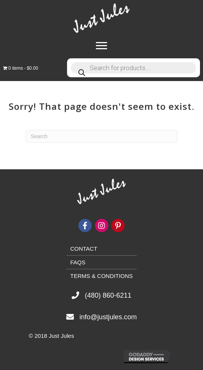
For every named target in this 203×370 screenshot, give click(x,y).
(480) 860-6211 (108, 295)
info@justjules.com (108, 317)
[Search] (101, 136)
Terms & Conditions (101, 276)
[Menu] (101, 45)
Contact (83, 248)
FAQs (77, 262)
